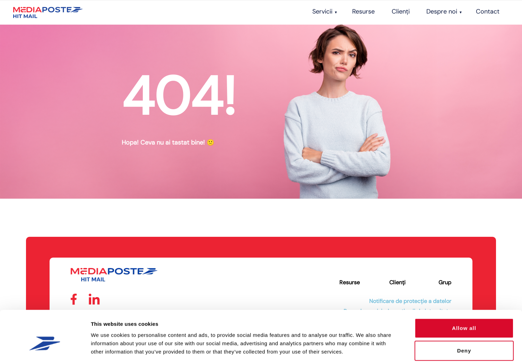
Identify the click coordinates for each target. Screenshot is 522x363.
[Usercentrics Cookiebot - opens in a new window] (45, 349)
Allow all (464, 294)
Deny (464, 317)
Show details (364, 349)
